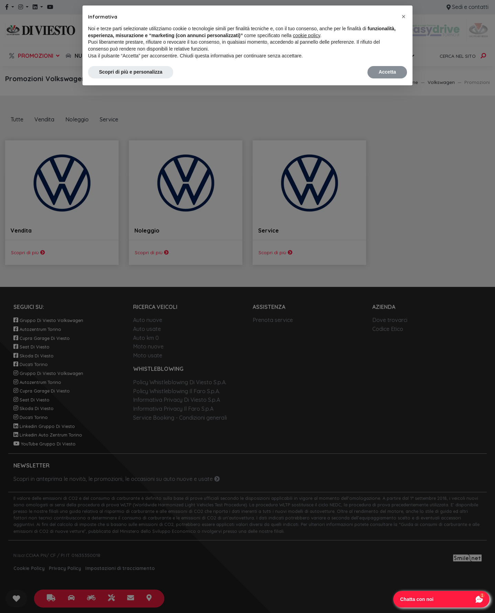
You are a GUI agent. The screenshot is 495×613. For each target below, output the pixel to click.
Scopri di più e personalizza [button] (130, 72)
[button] (403, 16)
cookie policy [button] (306, 35)
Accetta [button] (387, 72)
